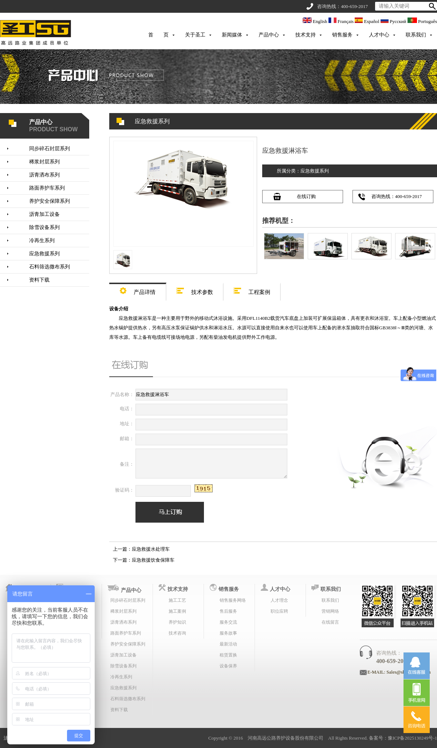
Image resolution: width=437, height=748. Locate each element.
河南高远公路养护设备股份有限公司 (285, 738)
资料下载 (39, 280)
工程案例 (252, 290)
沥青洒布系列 (44, 175)
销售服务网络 (233, 600)
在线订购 (306, 196)
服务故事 (228, 633)
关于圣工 (195, 35)
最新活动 (228, 644)
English (315, 21)
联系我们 (416, 35)
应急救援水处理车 (151, 549)
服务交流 (228, 622)
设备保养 (228, 665)
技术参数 (195, 290)
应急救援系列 (44, 253)
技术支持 (305, 35)
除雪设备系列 (44, 227)
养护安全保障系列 (49, 201)
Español (367, 21)
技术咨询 (177, 633)
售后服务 (228, 611)
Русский (394, 21)
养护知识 (177, 622)
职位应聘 (279, 611)
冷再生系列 (42, 240)
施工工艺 (177, 600)
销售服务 (342, 35)
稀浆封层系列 (44, 161)
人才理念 (279, 600)
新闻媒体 (232, 35)
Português (422, 21)
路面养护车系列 (47, 188)
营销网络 (330, 611)
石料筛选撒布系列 (49, 267)
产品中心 (269, 35)
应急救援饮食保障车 (153, 560)
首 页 (158, 35)
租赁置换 (228, 655)
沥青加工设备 (44, 214)
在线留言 (330, 622)
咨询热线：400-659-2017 (396, 196)
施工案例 (177, 611)
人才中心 (379, 35)
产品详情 (137, 290)
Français (341, 21)
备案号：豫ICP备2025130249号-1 (403, 738)
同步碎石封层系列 (49, 148)
